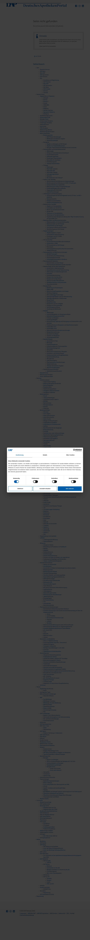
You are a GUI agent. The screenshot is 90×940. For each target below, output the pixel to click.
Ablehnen (20, 488)
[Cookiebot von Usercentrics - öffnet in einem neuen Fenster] (74, 450)
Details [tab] (45, 455)
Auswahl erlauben (45, 488)
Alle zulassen (70, 488)
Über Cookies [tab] (70, 455)
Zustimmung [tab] (20, 455)
